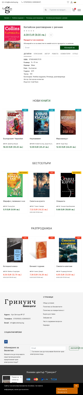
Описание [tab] (38, 54)
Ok (76, 386)
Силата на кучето (37, 201)
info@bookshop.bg (10, 2)
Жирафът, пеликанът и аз (14, 201)
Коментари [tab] (66, 54)
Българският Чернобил (13, 139)
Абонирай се (75, 348)
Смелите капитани (64, 266)
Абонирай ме (69, 48)
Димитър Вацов (13, 144)
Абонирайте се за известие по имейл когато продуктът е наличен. (49, 43)
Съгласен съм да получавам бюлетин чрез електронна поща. (47, 353)
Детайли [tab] (27, 54)
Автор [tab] (47, 54)
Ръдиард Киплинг (66, 271)
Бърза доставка (49, 314)
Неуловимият (35, 139)
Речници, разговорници (55, 77)
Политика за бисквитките (52, 307)
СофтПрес (34, 82)
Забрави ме (47, 318)
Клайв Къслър (39, 144)
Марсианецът (62, 139)
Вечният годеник (37, 266)
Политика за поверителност (53, 310)
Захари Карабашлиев (68, 206)
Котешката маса (10, 266)
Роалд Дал (11, 206)
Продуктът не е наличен (34, 40)
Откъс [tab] (75, 54)
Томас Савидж (39, 206)
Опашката (60, 201)
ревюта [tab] (55, 54)
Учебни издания (39, 77)
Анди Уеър (64, 144)
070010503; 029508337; (32, 2)
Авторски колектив (36, 79)
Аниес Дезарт (38, 271)
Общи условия (48, 303)
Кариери (46, 325)
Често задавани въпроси (52, 321)
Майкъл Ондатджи (14, 271)
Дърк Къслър (49, 144)
